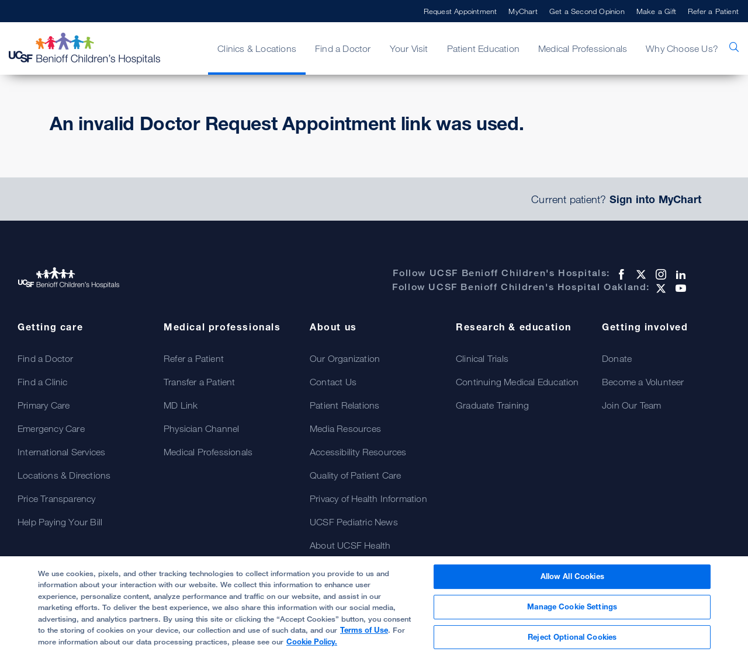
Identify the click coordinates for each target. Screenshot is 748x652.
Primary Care (44, 405)
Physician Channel (201, 428)
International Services (61, 452)
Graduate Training (492, 405)
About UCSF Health (350, 545)
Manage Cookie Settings (572, 611)
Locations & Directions (64, 475)
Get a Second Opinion (587, 11)
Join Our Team (632, 405)
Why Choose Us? (682, 48)
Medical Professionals (582, 48)
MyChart (522, 11)
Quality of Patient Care (355, 475)
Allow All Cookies (572, 581)
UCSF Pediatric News (354, 522)
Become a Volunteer (643, 381)
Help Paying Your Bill (60, 522)
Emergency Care (51, 428)
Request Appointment (460, 11)
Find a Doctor (343, 48)
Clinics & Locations (256, 48)
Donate (617, 358)
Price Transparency (57, 498)
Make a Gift (656, 11)
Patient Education (483, 48)
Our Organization (345, 358)
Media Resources (345, 428)
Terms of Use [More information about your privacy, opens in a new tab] (364, 635)
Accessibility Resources (358, 452)
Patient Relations (344, 405)
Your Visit (409, 48)
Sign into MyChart (655, 199)
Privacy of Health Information (368, 498)
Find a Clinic (43, 381)
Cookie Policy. (311, 646)
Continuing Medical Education (517, 381)
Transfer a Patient (200, 381)
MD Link (181, 405)
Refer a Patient (713, 11)
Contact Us (333, 381)
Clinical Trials (482, 358)
